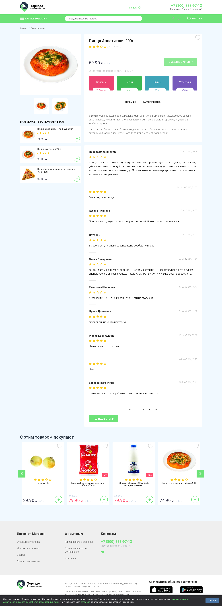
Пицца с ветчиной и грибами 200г (55, 129)
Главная (24, 27)
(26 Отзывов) (114, 46)
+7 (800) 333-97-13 (186, 5)
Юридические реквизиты (79, 541)
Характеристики (154, 102)
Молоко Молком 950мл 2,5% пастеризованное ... (133, 485)
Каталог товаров (35, 18)
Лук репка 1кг (43, 483)
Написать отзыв (104, 419)
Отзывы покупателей (28, 541)
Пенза (133, 7)
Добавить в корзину (181, 62)
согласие (85, 602)
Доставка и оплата (28, 548)
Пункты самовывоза (28, 561)
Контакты (70, 558)
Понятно (212, 600)
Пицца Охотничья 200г (49, 149)
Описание (126, 102)
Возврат (22, 554)
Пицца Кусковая (42, 27)
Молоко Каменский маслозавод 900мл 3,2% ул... (88, 485)
